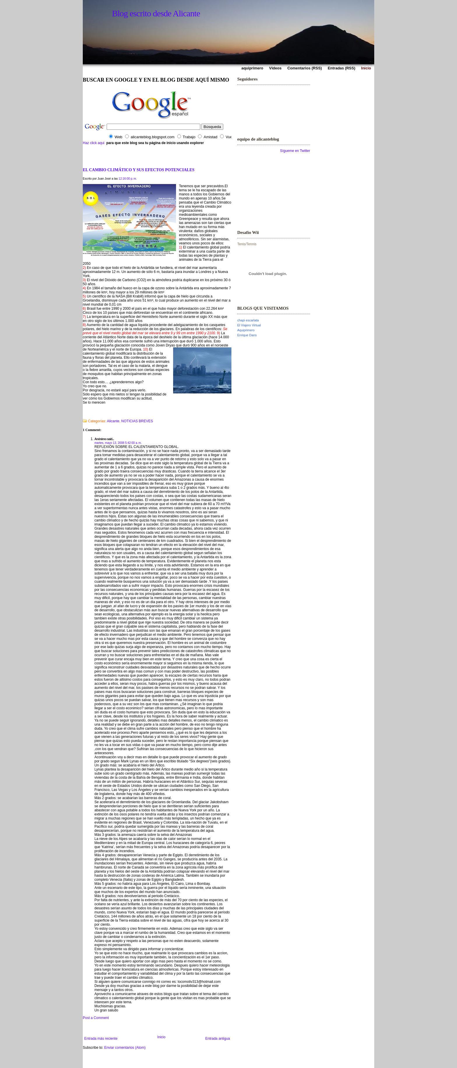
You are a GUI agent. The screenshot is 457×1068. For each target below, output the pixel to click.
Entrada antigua (217, 1039)
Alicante (113, 421)
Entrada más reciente (100, 1039)
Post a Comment (96, 1018)
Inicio (161, 1037)
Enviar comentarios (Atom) (124, 1048)
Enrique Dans (247, 335)
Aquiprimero (245, 330)
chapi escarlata (248, 320)
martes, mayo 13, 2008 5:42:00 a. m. (118, 442)
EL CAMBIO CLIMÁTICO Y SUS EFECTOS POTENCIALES (138, 169)
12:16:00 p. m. (128, 178)
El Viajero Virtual (249, 325)
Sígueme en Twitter (295, 151)
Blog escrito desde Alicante (156, 13)
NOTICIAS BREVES (137, 421)
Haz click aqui (93, 143)
